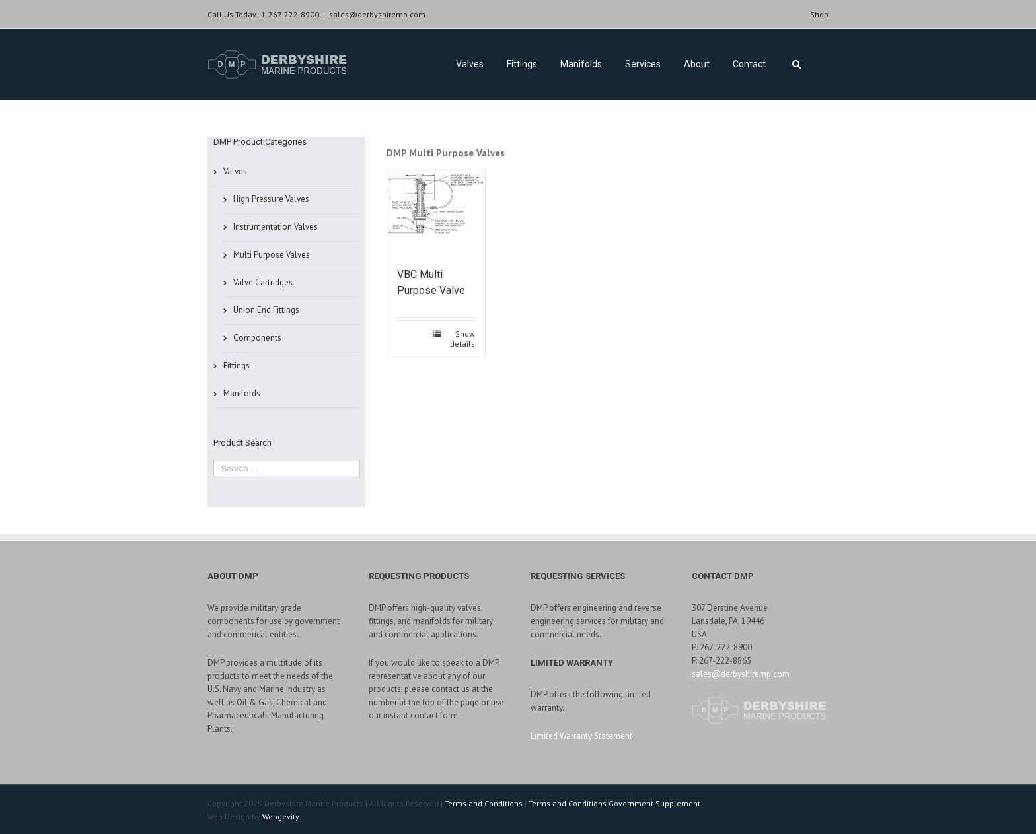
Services (643, 64)
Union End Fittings (266, 310)
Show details (462, 339)
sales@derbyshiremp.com (377, 14)
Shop (819, 14)
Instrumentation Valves (275, 226)
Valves (470, 64)
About (697, 64)
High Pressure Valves (271, 199)
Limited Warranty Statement (581, 736)
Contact (749, 64)
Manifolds (581, 64)
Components (257, 337)
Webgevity (280, 816)
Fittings (522, 64)
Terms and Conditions (484, 803)
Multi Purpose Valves (271, 254)
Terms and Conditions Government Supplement (614, 803)
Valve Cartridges (263, 282)
